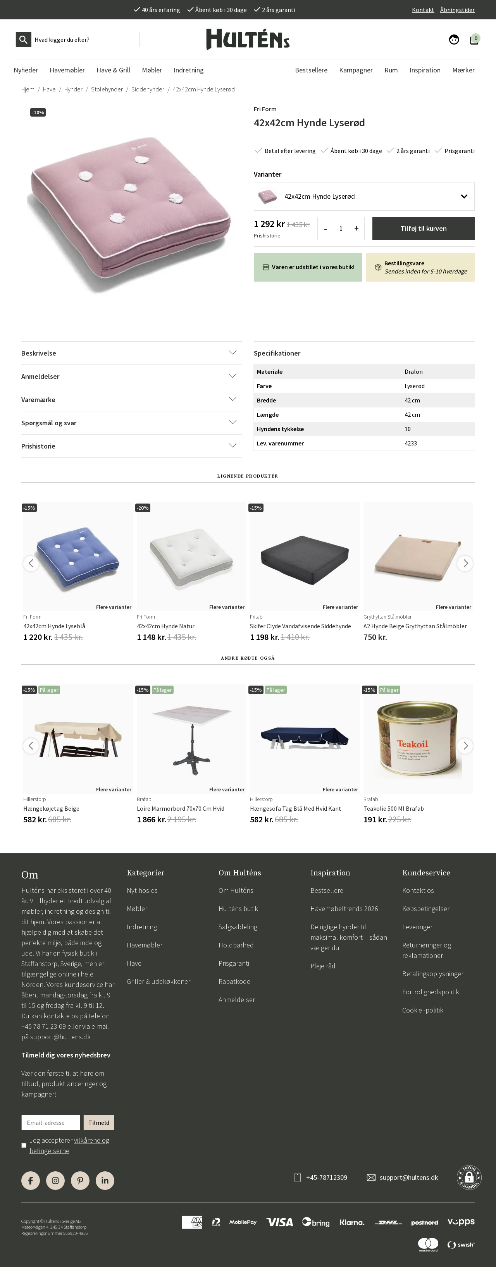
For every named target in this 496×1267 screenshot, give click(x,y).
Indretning (142, 926)
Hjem (27, 89)
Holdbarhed (236, 944)
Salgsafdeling (238, 926)
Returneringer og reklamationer (426, 950)
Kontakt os (418, 890)
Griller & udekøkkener (158, 981)
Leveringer (417, 926)
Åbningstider (457, 10)
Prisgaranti (234, 963)
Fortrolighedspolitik (430, 991)
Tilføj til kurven (424, 228)
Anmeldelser (237, 999)
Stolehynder (107, 89)
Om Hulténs (236, 890)
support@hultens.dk (60, 1036)
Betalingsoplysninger (432, 973)
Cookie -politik (422, 1010)
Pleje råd (323, 965)
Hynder (73, 89)
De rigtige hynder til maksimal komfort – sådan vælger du (348, 937)
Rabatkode (234, 981)
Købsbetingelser (426, 908)
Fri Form (265, 109)
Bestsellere (326, 890)
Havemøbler (144, 944)
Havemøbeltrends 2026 (344, 908)
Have (49, 89)
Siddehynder (147, 89)
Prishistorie (267, 235)
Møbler (137, 908)
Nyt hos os (142, 890)
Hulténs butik (238, 908)
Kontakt (423, 10)
